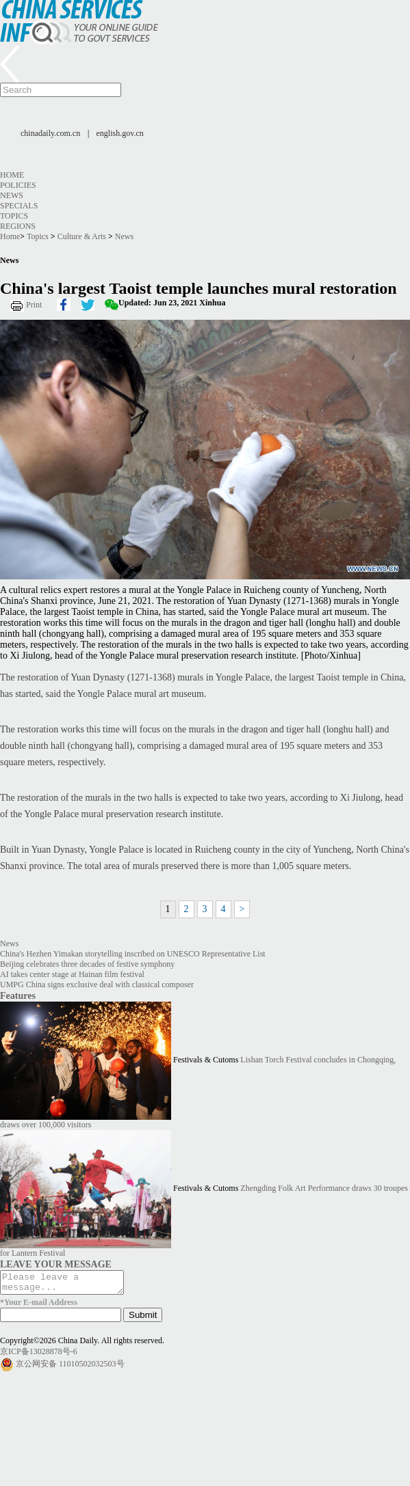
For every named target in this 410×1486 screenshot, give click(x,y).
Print (34, 304)
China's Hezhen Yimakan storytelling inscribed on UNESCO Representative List (133, 954)
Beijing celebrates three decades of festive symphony (87, 964)
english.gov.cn (120, 133)
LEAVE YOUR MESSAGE (56, 1263)
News (11, 195)
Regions (18, 226)
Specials (19, 205)
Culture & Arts (81, 236)
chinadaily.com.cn (50, 133)
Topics (14, 216)
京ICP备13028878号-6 (38, 1355)
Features (18, 995)
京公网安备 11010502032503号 (70, 1368)
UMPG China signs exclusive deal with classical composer (97, 984)
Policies (18, 185)
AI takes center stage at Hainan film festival (72, 974)
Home (12, 175)
